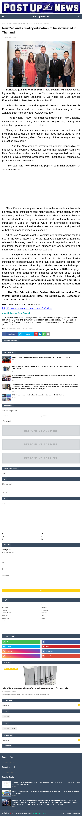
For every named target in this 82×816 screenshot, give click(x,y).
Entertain (5, 615)
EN (23, 329)
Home (4, 605)
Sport (43, 615)
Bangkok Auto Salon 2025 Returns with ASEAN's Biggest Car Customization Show (41, 357)
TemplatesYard (18, 813)
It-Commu (45, 610)
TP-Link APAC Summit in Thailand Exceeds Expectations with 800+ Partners (38, 395)
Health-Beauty (6, 613)
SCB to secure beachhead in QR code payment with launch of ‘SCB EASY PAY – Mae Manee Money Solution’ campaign (43, 377)
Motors (4, 610)
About (69, 813)
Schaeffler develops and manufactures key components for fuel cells (35, 688)
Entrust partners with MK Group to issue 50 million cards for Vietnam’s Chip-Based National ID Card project (46, 367)
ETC (3, 621)
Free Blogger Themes (39, 813)
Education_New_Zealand (14, 329)
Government (6, 618)
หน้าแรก (4, 23)
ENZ (27, 329)
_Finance (44, 416)
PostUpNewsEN (41, 16)
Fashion (44, 613)
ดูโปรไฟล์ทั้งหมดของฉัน (8, 552)
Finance (44, 605)
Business (5, 416)
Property (44, 607)
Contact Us (76, 813)
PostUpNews (7, 37)
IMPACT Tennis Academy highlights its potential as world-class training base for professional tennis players (45, 792)
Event (9, 23)
